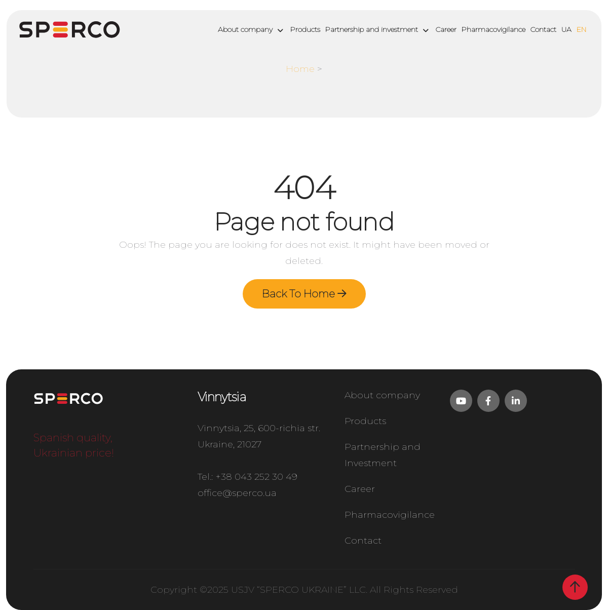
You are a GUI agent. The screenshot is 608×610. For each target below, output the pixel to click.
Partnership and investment (371, 29)
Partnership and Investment (383, 455)
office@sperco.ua (237, 493)
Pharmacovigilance (493, 29)
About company (245, 29)
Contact (543, 29)
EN (582, 29)
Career (446, 29)
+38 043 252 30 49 (256, 476)
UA (566, 29)
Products (305, 29)
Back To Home (304, 294)
